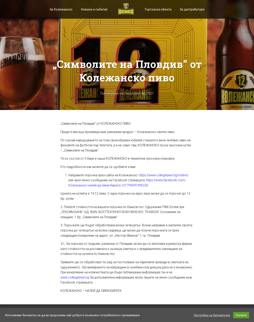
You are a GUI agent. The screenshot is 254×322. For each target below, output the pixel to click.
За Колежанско (61, 9)
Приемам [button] (241, 315)
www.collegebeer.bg (75, 277)
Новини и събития (94, 9)
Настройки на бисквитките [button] (212, 315)
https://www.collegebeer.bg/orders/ (164, 175)
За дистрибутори (192, 9)
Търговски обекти (157, 9)
